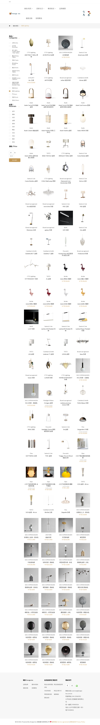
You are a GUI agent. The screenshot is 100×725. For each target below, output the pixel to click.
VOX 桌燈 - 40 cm (82, 484)
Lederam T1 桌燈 (48, 354)
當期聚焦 (39, 18)
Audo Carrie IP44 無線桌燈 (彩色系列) (48, 106)
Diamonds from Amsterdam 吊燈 (65, 182)
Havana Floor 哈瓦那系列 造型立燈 (65, 254)
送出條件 (14, 160)
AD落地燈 (65, 55)
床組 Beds (15, 88)
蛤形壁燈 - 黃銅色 (65, 637)
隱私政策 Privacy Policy (77, 722)
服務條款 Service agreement (60, 722)
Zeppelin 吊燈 (65, 512)
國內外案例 (35, 684)
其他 (13, 142)
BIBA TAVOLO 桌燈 (48, 156)
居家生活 (40, 8)
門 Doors (14, 94)
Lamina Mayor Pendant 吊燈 (83, 329)
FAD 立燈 (66, 206)
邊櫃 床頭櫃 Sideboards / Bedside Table (16, 84)
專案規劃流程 (48, 694)
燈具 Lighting (15, 91)
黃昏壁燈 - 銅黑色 (65, 662)
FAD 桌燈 (83, 206)
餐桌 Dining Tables (15, 56)
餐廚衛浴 (52, 8)
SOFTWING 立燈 (31, 456)
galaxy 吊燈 (48, 230)
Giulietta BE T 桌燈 (31, 253)
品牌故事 (25, 684)
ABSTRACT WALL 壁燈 (31, 56)
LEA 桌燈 (31, 354)
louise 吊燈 (31, 378)
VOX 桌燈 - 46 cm (31, 512)
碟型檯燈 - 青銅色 (48, 587)
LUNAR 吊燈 (48, 378)
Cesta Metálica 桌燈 (31, 181)
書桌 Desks (15, 67)
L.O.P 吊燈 (31, 329)
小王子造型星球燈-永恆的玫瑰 (31, 485)
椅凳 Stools (15, 75)
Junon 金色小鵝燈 (82, 304)
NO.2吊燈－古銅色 (83, 378)
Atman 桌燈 (83, 80)
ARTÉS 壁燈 (48, 80)
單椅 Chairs (15, 60)
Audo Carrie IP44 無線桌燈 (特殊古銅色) (66, 106)
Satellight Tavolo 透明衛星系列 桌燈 (48, 430)
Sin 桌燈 (65, 429)
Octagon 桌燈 (48, 403)
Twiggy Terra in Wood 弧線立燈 (66, 456)
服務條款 (56, 694)
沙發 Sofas (15, 43)
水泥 (13, 132)
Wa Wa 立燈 (48, 512)
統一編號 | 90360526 (72, 704)
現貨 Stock (15, 97)
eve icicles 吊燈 (48, 206)
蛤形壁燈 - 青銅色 (48, 637)
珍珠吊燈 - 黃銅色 (48, 562)
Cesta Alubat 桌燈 (83, 156)
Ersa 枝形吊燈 (31, 206)
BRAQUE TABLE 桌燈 (66, 156)
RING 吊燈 (31, 429)
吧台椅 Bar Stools (15, 64)
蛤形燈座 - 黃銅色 (48, 662)
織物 (13, 114)
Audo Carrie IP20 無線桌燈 (31, 106)
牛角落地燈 (31, 562)
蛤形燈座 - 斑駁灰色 (83, 637)
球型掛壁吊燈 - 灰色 (65, 562)
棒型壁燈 (83, 537)
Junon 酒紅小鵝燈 (82, 279)
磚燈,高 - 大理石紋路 (48, 612)
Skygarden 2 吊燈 (82, 429)
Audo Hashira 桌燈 (66, 130)
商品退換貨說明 (58, 684)
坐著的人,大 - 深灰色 (82, 512)
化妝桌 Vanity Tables (16, 71)
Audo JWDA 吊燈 (82, 130)
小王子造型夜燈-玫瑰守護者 (48, 485)
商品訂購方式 (57, 690)
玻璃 (13, 123)
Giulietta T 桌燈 (48, 253)
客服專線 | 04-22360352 (73, 696)
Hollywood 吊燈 (83, 253)
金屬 (13, 120)
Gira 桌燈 (83, 230)
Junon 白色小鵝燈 (65, 304)
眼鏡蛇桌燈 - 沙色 (82, 562)
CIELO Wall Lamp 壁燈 (48, 181)
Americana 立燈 (83, 55)
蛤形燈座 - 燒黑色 (31, 662)
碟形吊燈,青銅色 (83, 587)
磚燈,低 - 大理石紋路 (31, 612)
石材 (13, 126)
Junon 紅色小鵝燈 (48, 304)
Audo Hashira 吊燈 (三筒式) (48, 131)
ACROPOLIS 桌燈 (48, 55)
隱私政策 (46, 697)
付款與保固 (47, 690)
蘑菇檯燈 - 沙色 (66, 612)
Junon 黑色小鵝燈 (65, 279)
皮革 (13, 111)
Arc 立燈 (31, 80)
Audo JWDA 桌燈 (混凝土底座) (31, 156)
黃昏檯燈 (83, 662)
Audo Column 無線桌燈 (31, 130)
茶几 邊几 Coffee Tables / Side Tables (16, 51)
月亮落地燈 (65, 537)
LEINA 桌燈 (65, 354)
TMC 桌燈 (48, 456)
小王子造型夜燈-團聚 (65, 484)
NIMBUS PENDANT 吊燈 (65, 378)
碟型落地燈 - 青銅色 (65, 587)
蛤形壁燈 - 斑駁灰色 (83, 612)
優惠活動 (29, 18)
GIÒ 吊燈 (66, 230)
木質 (13, 117)
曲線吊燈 (48, 537)
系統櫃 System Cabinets (16, 78)
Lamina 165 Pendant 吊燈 (48, 329)
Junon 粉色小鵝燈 (31, 304)
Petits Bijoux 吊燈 (82, 403)
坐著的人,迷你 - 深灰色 (31, 537)
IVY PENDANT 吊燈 (31, 279)
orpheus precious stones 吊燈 (65, 404)
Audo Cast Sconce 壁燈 (83, 105)
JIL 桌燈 (48, 279)
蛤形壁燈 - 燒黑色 (31, 637)
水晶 (13, 135)
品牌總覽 (62, 8)
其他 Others (15, 100)
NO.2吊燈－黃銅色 (31, 403)
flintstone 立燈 (31, 230)
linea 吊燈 (83, 354)
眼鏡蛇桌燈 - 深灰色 (31, 587)
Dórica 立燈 (83, 181)
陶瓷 (13, 129)
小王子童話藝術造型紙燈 (83, 456)
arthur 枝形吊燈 (66, 80)
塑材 (13, 139)
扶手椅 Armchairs (15, 46)
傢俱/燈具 (28, 8)
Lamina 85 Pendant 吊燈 (65, 329)
